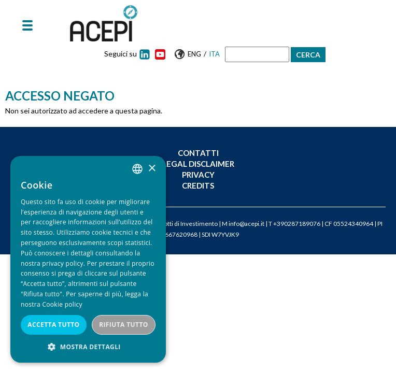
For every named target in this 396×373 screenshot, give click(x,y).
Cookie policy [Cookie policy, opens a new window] (62, 304)
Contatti (198, 152)
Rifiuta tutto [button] (123, 324)
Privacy (198, 174)
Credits (198, 185)
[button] (88, 346)
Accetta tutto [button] (53, 324)
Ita (214, 54)
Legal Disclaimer (198, 163)
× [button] (151, 169)
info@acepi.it (246, 223)
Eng (194, 54)
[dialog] (88, 259)
